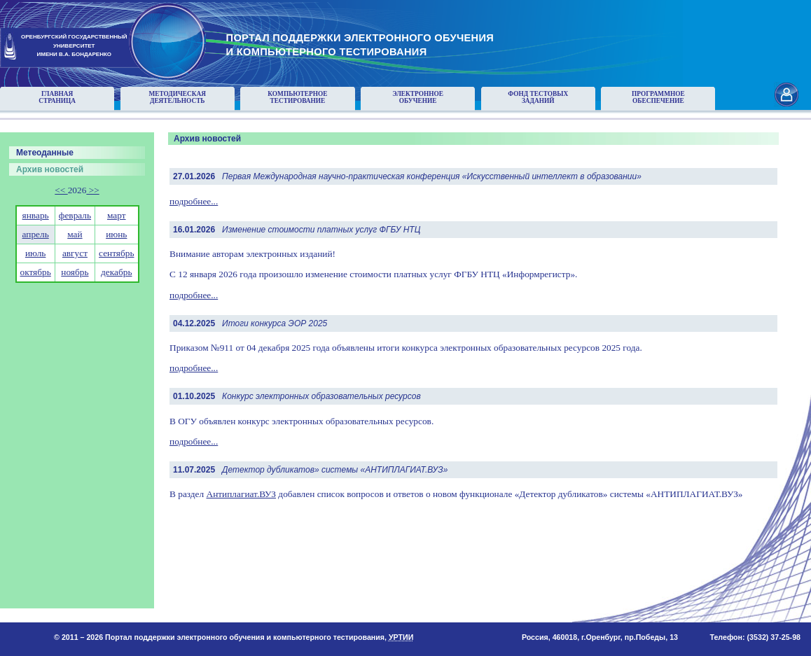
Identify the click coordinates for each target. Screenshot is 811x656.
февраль (75, 215)
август (75, 253)
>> (92, 190)
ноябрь (74, 272)
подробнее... (193, 201)
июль (35, 253)
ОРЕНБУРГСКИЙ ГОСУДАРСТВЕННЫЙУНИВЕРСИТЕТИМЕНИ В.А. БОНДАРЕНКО (74, 46)
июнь (116, 234)
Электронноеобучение (417, 97)
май (74, 234)
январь (35, 215)
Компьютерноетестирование (297, 97)
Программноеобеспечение (658, 97)
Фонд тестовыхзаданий (538, 97)
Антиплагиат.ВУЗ (242, 494)
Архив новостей (49, 169)
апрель (35, 234)
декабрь (116, 272)
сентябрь (116, 253)
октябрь (35, 272)
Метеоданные (45, 153)
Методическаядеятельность (177, 97)
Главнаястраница (57, 97)
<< (61, 190)
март (116, 215)
